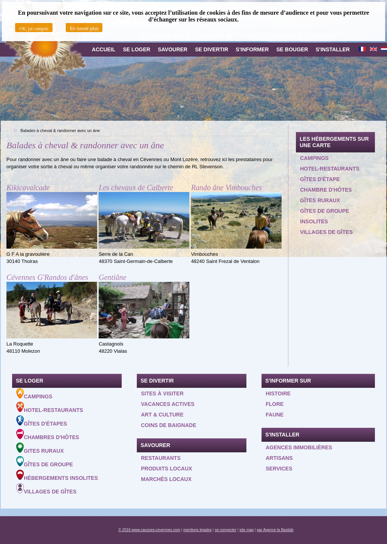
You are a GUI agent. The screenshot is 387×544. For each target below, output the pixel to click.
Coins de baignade (168, 425)
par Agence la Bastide (275, 530)
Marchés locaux (166, 479)
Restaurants (161, 458)
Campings (314, 158)
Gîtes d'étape (320, 179)
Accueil (103, 49)
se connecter (225, 530)
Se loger (136, 49)
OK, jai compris (33, 28)
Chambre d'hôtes (326, 190)
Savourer (172, 49)
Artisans (279, 458)
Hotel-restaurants (329, 169)
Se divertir (211, 49)
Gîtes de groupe (324, 211)
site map (247, 530)
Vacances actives (168, 404)
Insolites (314, 221)
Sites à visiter (162, 393)
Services (279, 469)
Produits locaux (166, 469)
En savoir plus (84, 28)
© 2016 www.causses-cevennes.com (149, 530)
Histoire (278, 393)
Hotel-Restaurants (49, 407)
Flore (274, 404)
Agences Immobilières (299, 447)
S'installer (333, 49)
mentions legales (197, 530)
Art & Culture (162, 415)
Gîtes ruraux (320, 200)
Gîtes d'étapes (41, 421)
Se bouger (292, 49)
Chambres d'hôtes (47, 434)
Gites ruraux (40, 448)
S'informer (252, 49)
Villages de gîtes (326, 232)
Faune (274, 415)
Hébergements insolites (57, 475)
